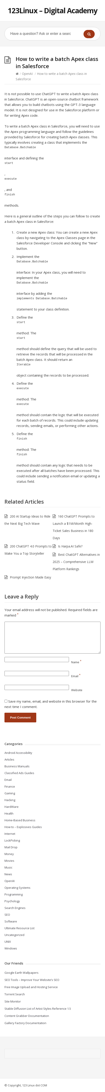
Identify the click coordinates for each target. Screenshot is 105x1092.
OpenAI (27, 73)
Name (76, 662)
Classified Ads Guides (19, 773)
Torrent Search (14, 994)
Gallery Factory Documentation (25, 1023)
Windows (10, 948)
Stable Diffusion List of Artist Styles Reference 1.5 (37, 1009)
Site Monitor (12, 1001)
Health (8, 813)
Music (8, 867)
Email (76, 676)
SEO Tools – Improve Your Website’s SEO (31, 980)
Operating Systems (17, 888)
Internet (9, 834)
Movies (9, 861)
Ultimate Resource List (19, 928)
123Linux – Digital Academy (52, 10)
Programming (13, 894)
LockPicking (12, 840)
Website (76, 690)
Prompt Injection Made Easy (30, 577)
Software (10, 921)
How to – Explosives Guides (23, 827)
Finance (9, 786)
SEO (7, 915)
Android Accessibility (18, 753)
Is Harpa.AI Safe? (70, 546)
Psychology (12, 901)
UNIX (7, 942)
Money (9, 854)
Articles (9, 759)
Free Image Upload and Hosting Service (31, 987)
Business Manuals (17, 766)
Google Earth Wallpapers (21, 973)
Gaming (9, 793)
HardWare (11, 807)
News (8, 874)
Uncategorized (14, 935)
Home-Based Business (19, 820)
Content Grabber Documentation (26, 1016)
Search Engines (15, 908)
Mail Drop (10, 847)
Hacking (9, 800)
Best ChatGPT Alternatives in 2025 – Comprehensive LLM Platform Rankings (76, 561)
